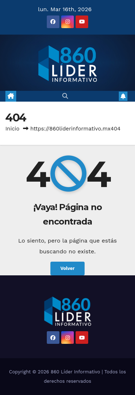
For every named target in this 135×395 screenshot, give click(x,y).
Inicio (12, 128)
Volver (67, 268)
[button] (65, 96)
